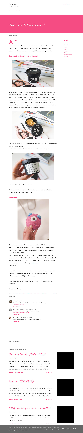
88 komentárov (18, 399)
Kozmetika (66, 49)
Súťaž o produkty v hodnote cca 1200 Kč (30, 408)
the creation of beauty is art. (19, 309)
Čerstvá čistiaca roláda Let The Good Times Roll (23, 56)
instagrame (35, 263)
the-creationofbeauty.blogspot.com (21, 312)
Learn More (66, 429)
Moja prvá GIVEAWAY (21, 381)
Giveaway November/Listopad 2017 (27, 354)
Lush (65, 52)
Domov (10, 11)
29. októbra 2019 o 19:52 (22, 300)
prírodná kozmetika (68, 54)
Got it (74, 429)
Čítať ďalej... (49, 372)
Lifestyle (66, 51)
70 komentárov (18, 424)
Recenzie (18, 11)
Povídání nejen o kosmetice (19, 304)
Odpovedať (16, 306)
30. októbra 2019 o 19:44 (26, 317)
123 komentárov (18, 372)
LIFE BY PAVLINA (16, 317)
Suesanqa (13, 4)
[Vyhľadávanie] (66, 4)
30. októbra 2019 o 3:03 (31, 309)
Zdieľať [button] (66, 40)
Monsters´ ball (13, 197)
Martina (14, 300)
